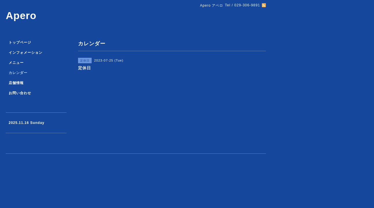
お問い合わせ (20, 93)
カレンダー (18, 73)
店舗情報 (16, 83)
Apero (21, 15)
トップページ (20, 42)
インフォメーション (25, 53)
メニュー (16, 63)
